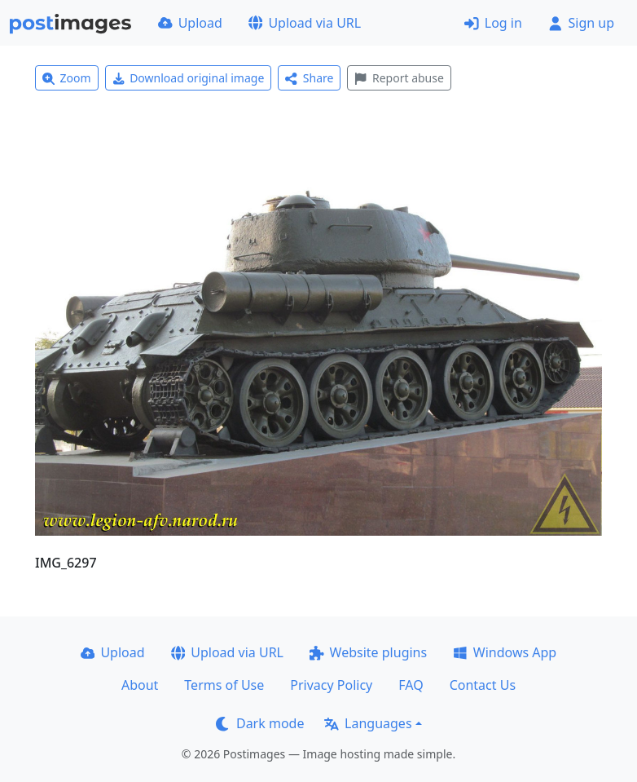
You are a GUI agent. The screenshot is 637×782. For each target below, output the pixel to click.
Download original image (188, 78)
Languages (367, 723)
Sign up (581, 23)
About (139, 685)
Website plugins (368, 652)
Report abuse (398, 78)
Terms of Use (224, 685)
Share (309, 78)
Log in (493, 23)
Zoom (66, 78)
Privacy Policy (331, 685)
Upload (190, 23)
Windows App (504, 652)
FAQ (410, 685)
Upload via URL (304, 23)
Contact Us (483, 685)
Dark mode (260, 723)
